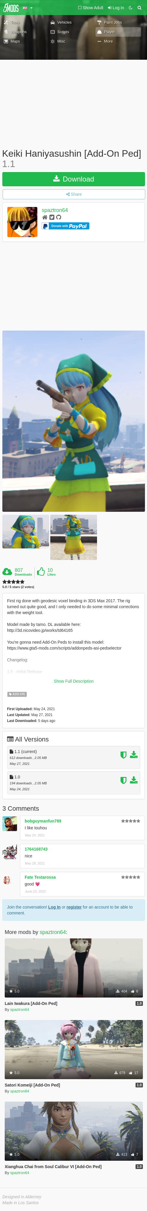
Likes (51, 574)
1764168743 (36, 849)
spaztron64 (55, 210)
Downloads (23, 574)
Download (73, 179)
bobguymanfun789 (43, 821)
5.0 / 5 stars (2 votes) (18, 587)
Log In (54, 907)
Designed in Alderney (21, 1196)
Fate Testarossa (40, 877)
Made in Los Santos (20, 1202)
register (73, 907)
